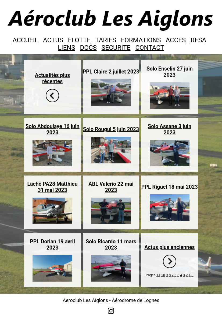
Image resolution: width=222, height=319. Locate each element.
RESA (198, 40)
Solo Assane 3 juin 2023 (169, 129)
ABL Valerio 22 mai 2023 (110, 187)
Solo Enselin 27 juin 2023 (169, 72)
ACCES (176, 40)
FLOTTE (79, 40)
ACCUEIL (25, 40)
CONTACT (149, 47)
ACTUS (53, 40)
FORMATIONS (141, 40)
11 (158, 275)
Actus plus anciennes (169, 247)
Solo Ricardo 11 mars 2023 (111, 245)
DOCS (88, 47)
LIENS (66, 47)
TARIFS (105, 40)
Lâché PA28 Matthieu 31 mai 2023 (52, 187)
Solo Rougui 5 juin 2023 (111, 129)
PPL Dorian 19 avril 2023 (52, 245)
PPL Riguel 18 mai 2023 (169, 187)
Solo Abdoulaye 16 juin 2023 (53, 129)
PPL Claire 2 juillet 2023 (111, 72)
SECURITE (116, 47)
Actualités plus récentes (52, 78)
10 (163, 275)
